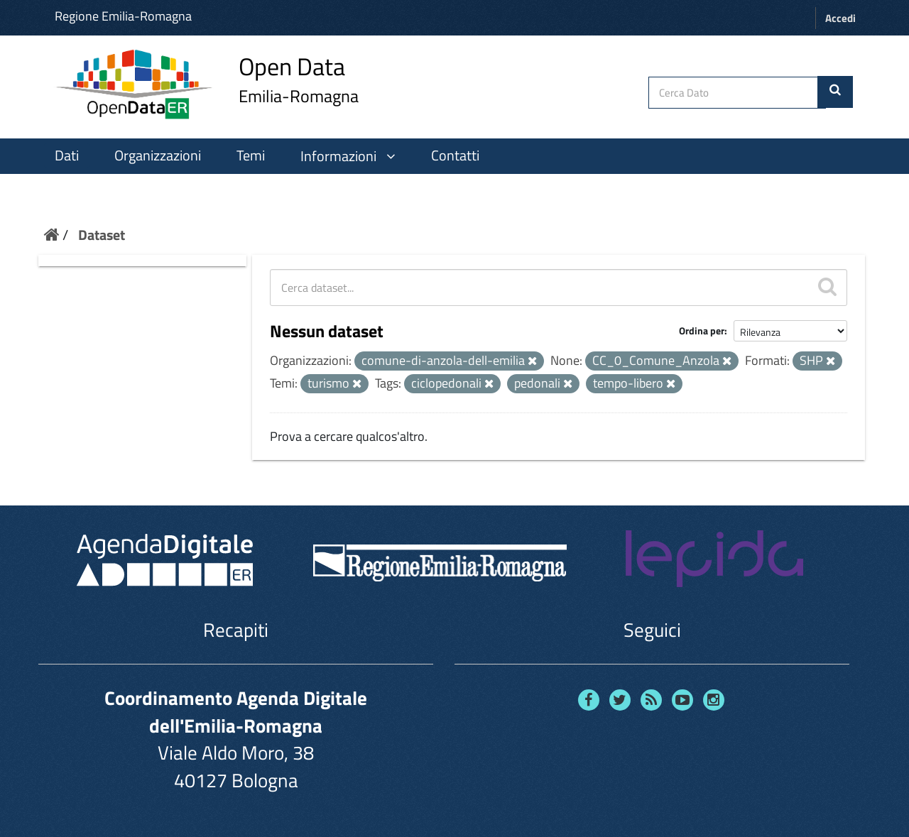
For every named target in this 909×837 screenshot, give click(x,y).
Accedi (840, 18)
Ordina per (701, 330)
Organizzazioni (157, 155)
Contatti (455, 155)
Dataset (101, 235)
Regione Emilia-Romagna (123, 16)
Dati (67, 155)
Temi (250, 155)
